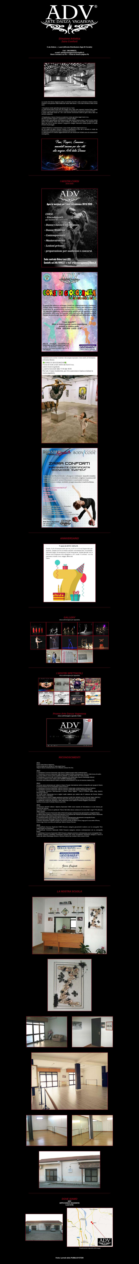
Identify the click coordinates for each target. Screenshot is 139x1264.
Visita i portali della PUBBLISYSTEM (69, 1258)
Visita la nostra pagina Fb (79, 54)
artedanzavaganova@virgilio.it (72, 52)
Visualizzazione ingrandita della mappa (90, 1248)
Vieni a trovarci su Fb (58, 54)
